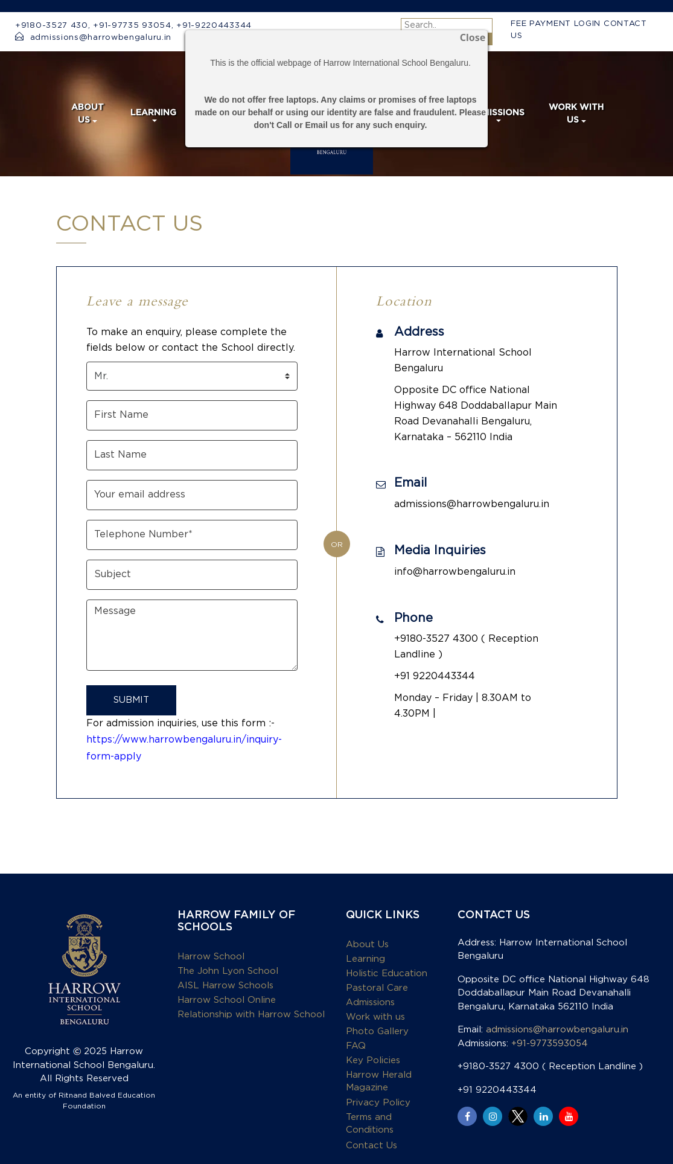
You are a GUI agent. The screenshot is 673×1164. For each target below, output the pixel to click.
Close (473, 38)
